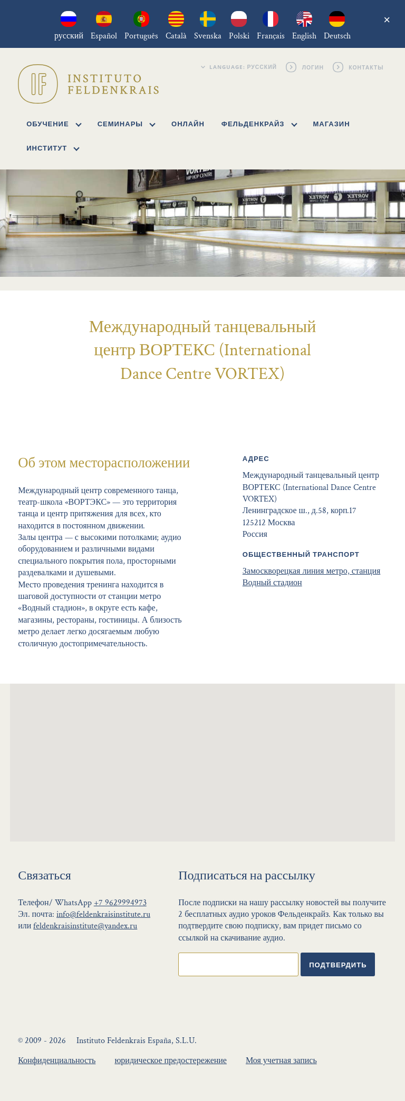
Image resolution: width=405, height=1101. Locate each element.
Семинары (127, 123)
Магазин (331, 123)
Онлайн (188, 123)
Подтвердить (338, 964)
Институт (53, 148)
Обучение (53, 123)
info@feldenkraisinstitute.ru (103, 914)
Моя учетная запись (281, 1060)
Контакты (367, 67)
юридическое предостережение (170, 1060)
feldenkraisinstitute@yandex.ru (85, 926)
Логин (313, 67)
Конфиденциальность (56, 1060)
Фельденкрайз (259, 123)
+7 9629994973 (120, 902)
